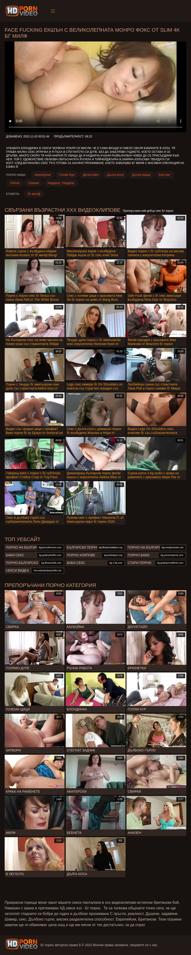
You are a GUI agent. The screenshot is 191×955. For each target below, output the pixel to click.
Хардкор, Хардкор (61, 183)
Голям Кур (67, 175)
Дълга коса (115, 175)
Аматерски (42, 175)
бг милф (34, 194)
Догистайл (91, 175)
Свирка (33, 183)
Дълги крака (141, 175)
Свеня (15, 183)
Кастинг (165, 175)
